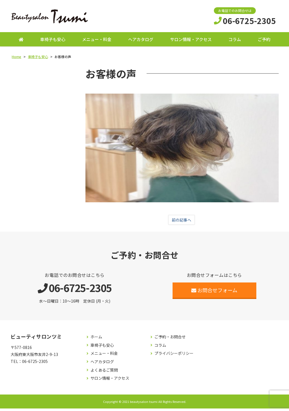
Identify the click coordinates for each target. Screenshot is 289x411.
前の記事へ (181, 222)
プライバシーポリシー (174, 356)
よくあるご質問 (104, 372)
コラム (234, 41)
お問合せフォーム (214, 292)
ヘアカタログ (140, 41)
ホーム (96, 339)
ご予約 (264, 41)
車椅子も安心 (52, 41)
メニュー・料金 (96, 41)
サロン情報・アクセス (191, 41)
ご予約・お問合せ (170, 339)
